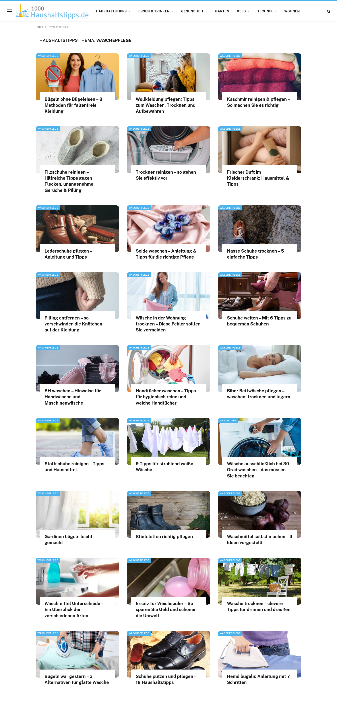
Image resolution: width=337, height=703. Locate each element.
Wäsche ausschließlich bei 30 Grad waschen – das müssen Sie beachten (258, 469)
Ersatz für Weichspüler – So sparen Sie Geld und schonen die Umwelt (166, 609)
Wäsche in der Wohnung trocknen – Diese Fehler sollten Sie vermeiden (168, 324)
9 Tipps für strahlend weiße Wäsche (164, 466)
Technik (265, 11)
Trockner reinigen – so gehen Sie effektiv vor (166, 175)
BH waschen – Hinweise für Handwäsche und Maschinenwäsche (73, 396)
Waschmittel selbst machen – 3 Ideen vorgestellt (259, 539)
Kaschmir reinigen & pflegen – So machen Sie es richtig (258, 102)
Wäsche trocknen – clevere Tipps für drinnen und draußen (259, 606)
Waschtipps (228, 420)
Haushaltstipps (111, 11)
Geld (241, 11)
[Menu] (9, 11)
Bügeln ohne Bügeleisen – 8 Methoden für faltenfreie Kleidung (73, 105)
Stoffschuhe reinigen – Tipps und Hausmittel (74, 466)
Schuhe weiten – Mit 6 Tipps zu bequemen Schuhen (259, 321)
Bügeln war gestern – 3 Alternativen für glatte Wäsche (77, 679)
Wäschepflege (47, 56)
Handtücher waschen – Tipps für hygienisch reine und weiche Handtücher (166, 396)
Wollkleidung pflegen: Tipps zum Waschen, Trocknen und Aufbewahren (166, 105)
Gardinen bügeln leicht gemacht (68, 539)
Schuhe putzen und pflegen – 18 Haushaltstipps (166, 679)
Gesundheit (192, 11)
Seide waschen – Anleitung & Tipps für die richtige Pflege (166, 254)
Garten (222, 11)
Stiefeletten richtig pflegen (164, 536)
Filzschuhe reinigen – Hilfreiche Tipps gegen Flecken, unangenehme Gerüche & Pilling (69, 181)
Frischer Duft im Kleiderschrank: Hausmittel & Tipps (258, 178)
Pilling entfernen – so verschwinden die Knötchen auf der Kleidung (73, 324)
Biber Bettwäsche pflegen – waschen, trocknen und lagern (258, 393)
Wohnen (292, 11)
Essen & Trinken (154, 11)
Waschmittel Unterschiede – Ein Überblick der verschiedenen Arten (74, 609)
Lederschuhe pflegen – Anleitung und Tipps (68, 254)
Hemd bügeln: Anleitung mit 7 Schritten (258, 679)
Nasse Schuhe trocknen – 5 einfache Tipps (255, 254)
